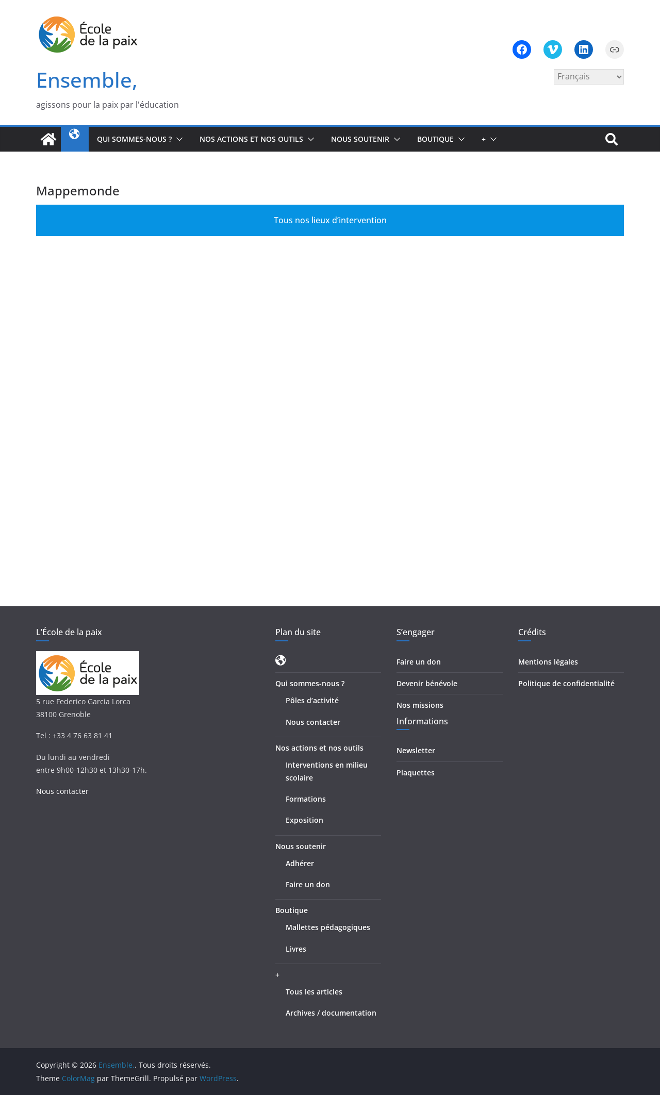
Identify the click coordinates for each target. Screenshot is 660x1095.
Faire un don (308, 884)
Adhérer (300, 863)
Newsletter (416, 750)
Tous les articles (314, 992)
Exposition (304, 820)
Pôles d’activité (312, 700)
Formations (306, 799)
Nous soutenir (360, 139)
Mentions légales (548, 662)
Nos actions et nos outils (251, 139)
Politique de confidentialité (566, 683)
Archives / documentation (331, 1013)
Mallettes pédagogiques (328, 927)
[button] (177, 139)
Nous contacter (62, 791)
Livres (296, 949)
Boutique (435, 139)
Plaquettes (416, 772)
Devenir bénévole (427, 683)
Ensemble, (87, 79)
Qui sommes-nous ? (134, 139)
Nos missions (420, 705)
